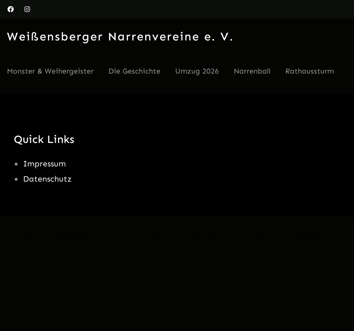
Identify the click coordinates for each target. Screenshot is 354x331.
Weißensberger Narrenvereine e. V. (120, 36)
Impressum (44, 164)
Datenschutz (47, 179)
